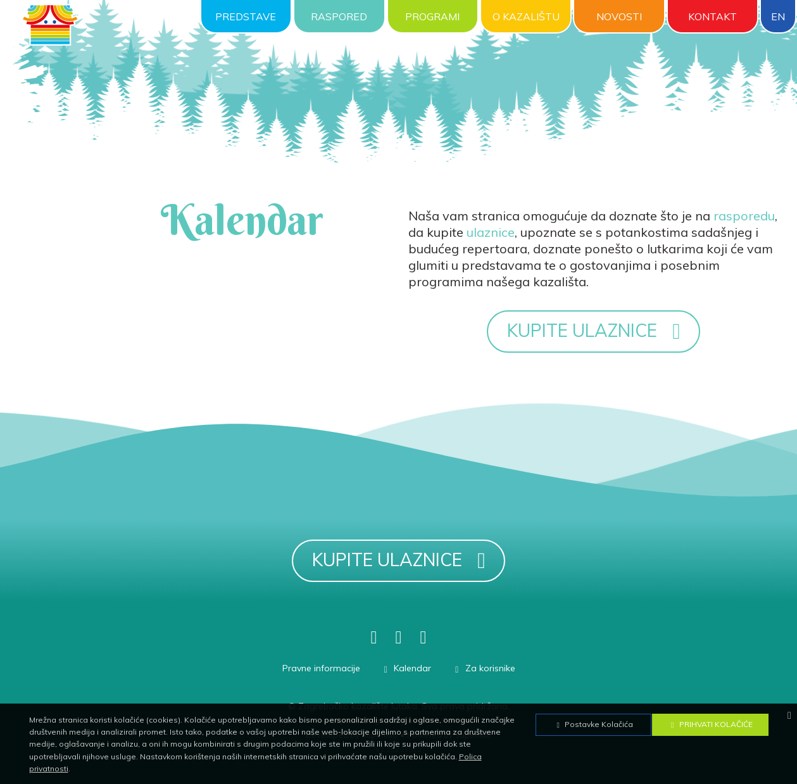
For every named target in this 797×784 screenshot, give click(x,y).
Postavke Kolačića (593, 724)
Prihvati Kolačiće (710, 724)
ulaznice (491, 232)
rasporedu (744, 216)
